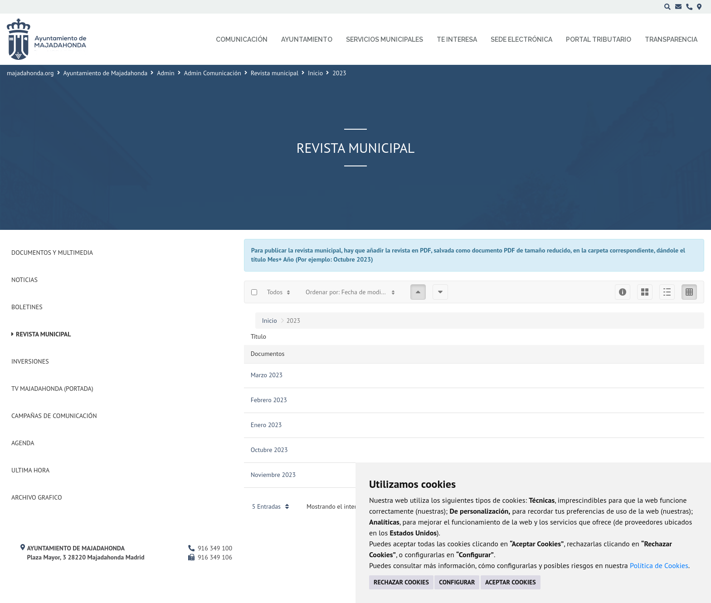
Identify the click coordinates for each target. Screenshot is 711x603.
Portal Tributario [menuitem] (598, 39)
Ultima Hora (30, 470)
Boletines (27, 307)
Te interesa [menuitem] (457, 39)
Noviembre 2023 (273, 475)
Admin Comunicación (212, 73)
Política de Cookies (659, 565)
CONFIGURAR (457, 582)
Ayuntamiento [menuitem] (306, 39)
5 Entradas (270, 506)
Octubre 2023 (269, 450)
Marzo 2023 (267, 375)
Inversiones (30, 361)
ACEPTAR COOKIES (510, 582)
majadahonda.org (30, 73)
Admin (166, 73)
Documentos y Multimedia (52, 252)
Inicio (315, 73)
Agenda (22, 443)
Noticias (24, 280)
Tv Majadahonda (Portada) (52, 388)
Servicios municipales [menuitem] (384, 39)
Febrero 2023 (269, 400)
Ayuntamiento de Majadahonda (105, 73)
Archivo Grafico (36, 497)
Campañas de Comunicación (54, 416)
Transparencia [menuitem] (671, 39)
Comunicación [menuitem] (242, 39)
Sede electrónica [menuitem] (521, 39)
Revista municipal (274, 73)
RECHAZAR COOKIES (401, 582)
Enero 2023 (266, 425)
